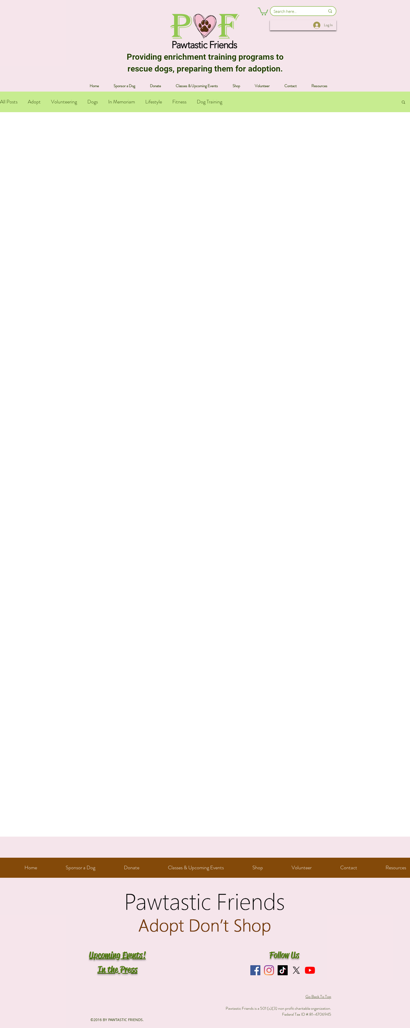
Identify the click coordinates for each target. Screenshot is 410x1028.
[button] (263, 11)
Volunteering (64, 101)
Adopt (34, 101)
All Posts (9, 101)
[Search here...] (296, 11)
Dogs (92, 101)
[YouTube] (310, 970)
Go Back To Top (318, 996)
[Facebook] (255, 970)
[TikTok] (283, 970)
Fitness (179, 101)
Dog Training (209, 101)
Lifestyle (153, 101)
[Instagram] (269, 970)
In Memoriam (121, 101)
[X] (296, 970)
